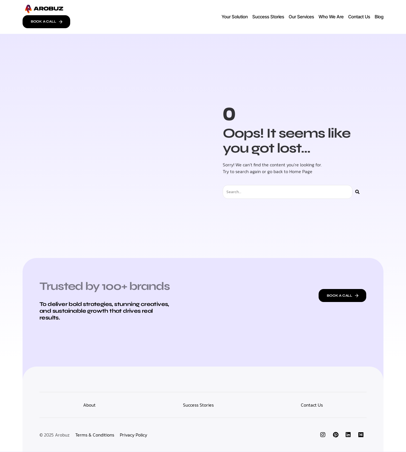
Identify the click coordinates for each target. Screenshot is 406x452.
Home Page (300, 171)
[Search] (357, 192)
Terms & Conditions (94, 435)
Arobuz (62, 435)
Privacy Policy (133, 435)
